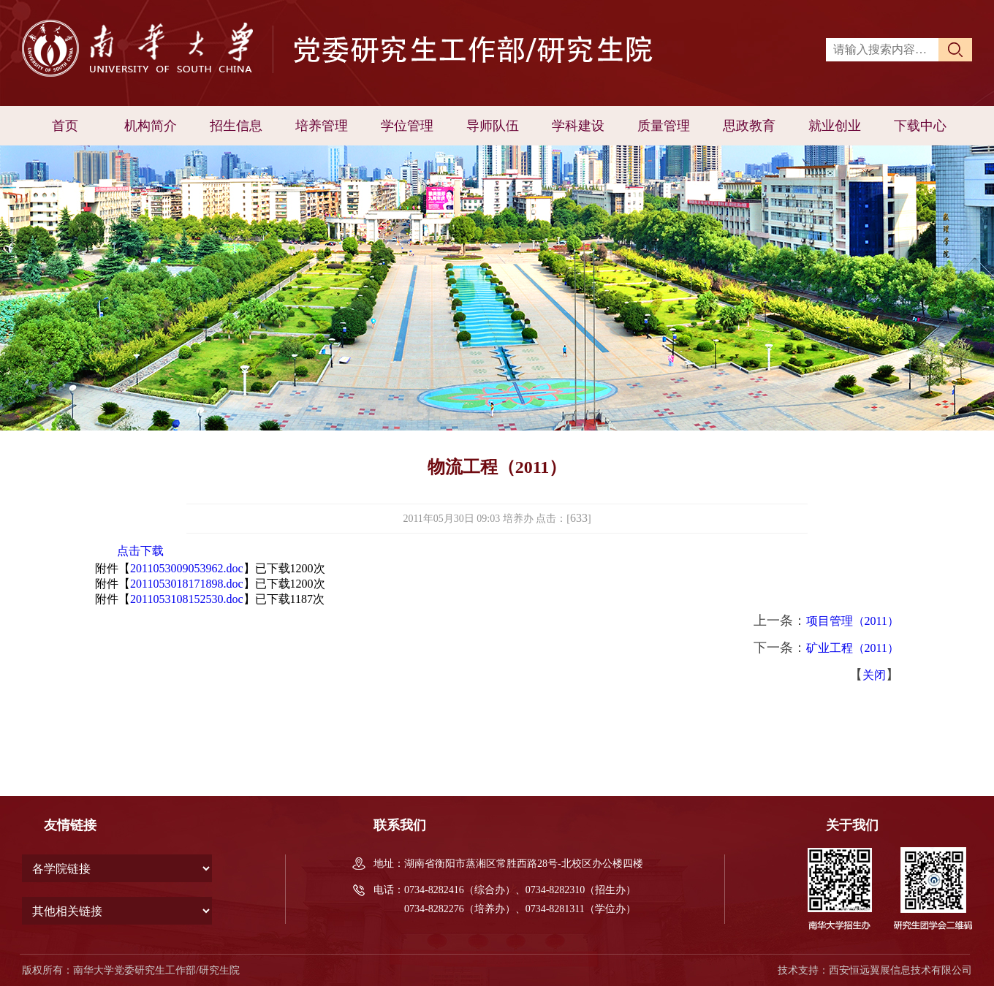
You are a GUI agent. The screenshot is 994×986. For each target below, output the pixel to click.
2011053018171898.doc (186, 583)
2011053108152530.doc (186, 599)
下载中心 (920, 125)
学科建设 (578, 125)
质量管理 (663, 125)
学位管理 (407, 125)
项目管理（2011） (852, 621)
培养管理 (321, 125)
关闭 (874, 675)
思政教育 (749, 125)
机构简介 (150, 125)
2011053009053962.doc (186, 568)
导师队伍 (492, 125)
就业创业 (834, 125)
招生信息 (236, 125)
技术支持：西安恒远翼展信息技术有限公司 (875, 970)
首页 (65, 125)
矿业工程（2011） (852, 648)
